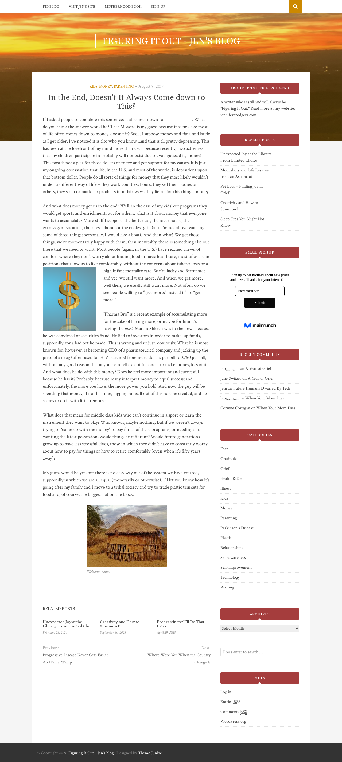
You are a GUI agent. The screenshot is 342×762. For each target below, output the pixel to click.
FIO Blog (51, 6)
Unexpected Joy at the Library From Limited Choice (69, 624)
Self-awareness (233, 557)
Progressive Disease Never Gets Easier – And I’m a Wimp (77, 658)
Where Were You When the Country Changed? (179, 658)
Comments (233, 712)
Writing (227, 587)
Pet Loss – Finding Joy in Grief (241, 190)
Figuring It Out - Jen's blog (91, 753)
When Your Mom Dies (264, 398)
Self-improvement (236, 567)
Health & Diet (232, 478)
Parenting (124, 86)
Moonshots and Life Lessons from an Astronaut (244, 173)
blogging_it (229, 368)
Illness (225, 488)
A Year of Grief (258, 368)
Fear (224, 449)
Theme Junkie (150, 753)
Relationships (231, 548)
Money (105, 86)
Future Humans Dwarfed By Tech (261, 388)
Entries (230, 702)
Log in (225, 692)
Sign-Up (158, 6)
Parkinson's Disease (237, 528)
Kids (94, 86)
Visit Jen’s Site (82, 6)
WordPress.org (233, 721)
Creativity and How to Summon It (119, 624)
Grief (224, 469)
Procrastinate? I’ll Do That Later (180, 624)
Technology (230, 577)
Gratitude (228, 459)
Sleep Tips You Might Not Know (242, 222)
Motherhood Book (123, 6)
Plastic (225, 538)
